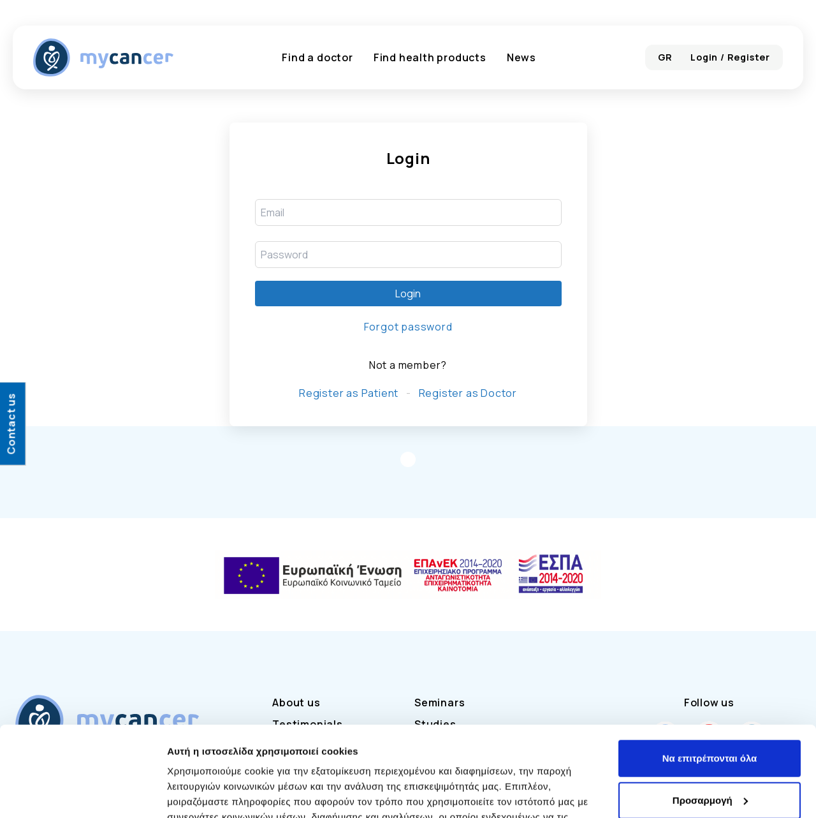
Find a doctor (317, 57)
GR (665, 57)
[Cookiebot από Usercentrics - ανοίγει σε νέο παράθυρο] (82, 793)
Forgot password (408, 327)
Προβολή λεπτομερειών (222, 792)
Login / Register (730, 57)
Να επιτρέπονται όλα (709, 668)
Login (408, 293)
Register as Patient (348, 393)
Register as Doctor (468, 393)
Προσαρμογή (710, 709)
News (521, 57)
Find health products (430, 57)
